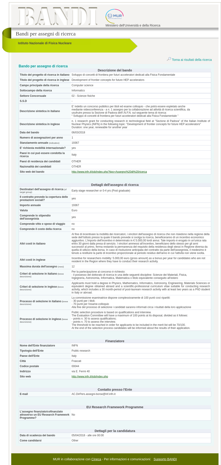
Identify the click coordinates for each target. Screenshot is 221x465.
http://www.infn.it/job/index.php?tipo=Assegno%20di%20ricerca (109, 171)
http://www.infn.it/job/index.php (90, 376)
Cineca (96, 459)
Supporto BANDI (165, 459)
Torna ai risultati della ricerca (189, 60)
